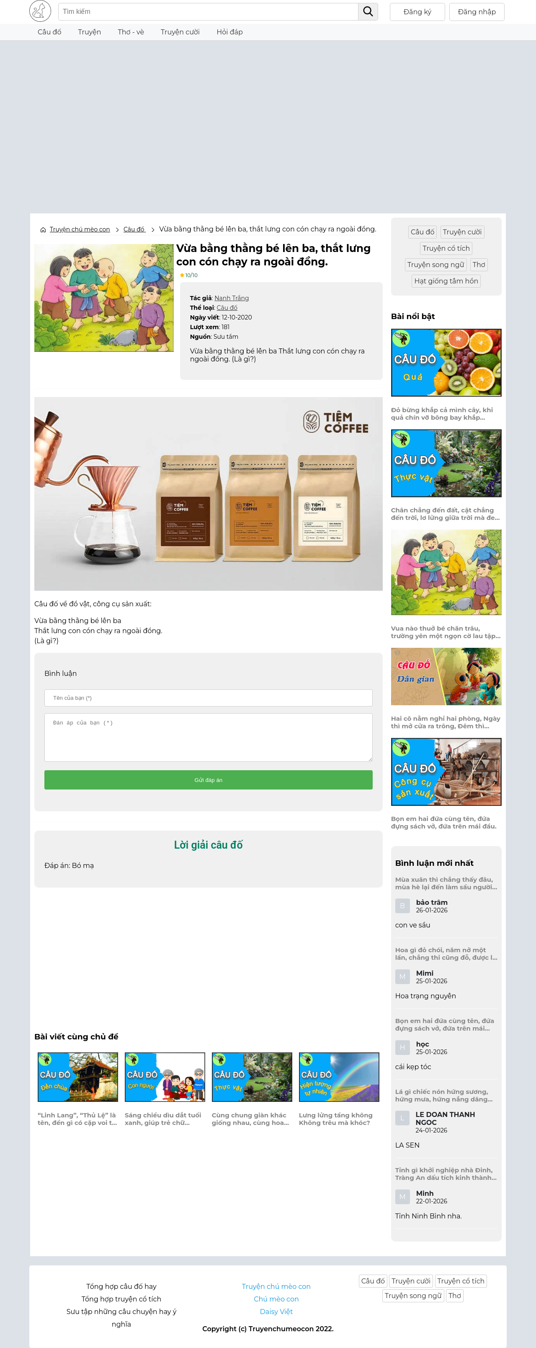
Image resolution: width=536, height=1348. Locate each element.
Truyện (89, 32)
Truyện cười (180, 32)
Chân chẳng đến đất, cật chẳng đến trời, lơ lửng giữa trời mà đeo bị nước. (445, 514)
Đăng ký (418, 12)
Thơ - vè (131, 32)
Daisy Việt (276, 1312)
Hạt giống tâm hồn (446, 281)
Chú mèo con (276, 1299)
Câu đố (50, 32)
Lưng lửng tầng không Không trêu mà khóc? (336, 1125)
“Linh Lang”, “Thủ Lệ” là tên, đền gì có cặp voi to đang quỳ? (77, 1125)
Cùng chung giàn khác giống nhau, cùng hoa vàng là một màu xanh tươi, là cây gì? (249, 1125)
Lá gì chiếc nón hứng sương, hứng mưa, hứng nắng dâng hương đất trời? (441, 1095)
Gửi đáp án (208, 787)
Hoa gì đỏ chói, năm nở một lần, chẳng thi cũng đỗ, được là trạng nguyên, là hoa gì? (445, 953)
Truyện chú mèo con (80, 229)
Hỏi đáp (229, 32)
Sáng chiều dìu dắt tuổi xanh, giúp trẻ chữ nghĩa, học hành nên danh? (163, 1125)
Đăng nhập (477, 12)
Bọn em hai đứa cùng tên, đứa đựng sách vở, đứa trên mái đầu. (444, 822)
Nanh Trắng (231, 297)
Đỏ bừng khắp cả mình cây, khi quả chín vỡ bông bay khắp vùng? (442, 413)
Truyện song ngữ (435, 265)
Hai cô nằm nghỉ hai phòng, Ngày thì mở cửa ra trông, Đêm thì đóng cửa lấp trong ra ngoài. (445, 722)
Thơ (479, 265)
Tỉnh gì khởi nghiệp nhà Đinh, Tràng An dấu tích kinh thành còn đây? (444, 1174)
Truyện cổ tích (446, 248)
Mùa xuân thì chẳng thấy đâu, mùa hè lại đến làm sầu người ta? (444, 883)
